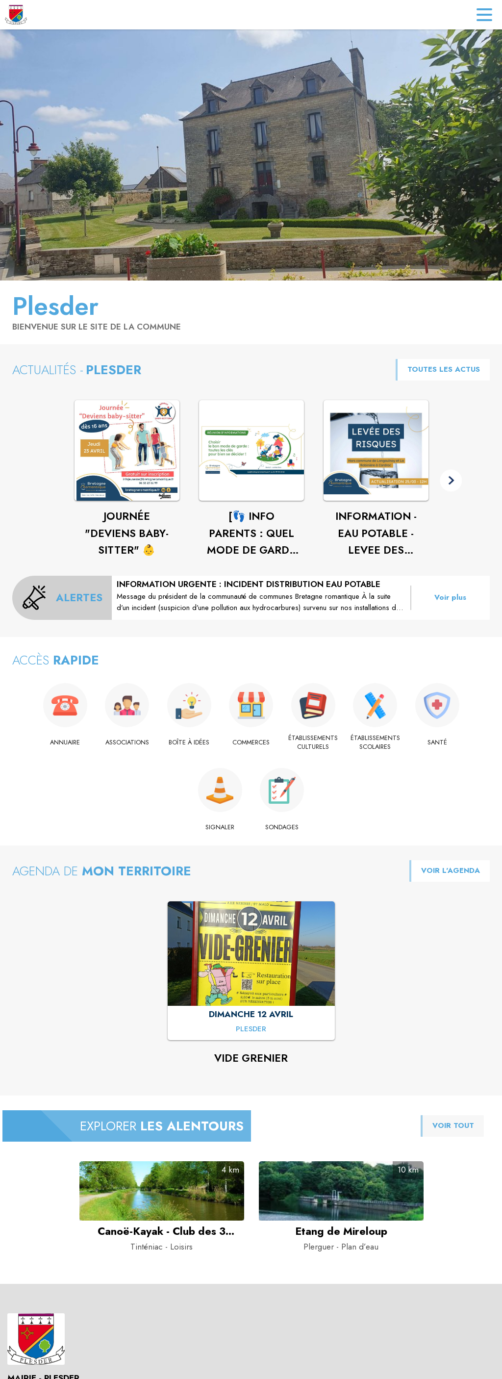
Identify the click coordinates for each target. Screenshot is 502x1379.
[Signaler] (220, 827)
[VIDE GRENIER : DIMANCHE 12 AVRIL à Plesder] (251, 1029)
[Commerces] (251, 742)
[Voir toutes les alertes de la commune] (62, 598)
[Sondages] (282, 827)
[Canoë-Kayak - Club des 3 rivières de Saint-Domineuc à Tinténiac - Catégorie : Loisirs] (161, 1231)
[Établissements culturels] (313, 743)
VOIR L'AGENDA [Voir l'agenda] (450, 870)
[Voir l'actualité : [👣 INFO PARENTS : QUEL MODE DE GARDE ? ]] (251, 450)
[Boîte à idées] (189, 742)
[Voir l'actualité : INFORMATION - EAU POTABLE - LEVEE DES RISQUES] (376, 450)
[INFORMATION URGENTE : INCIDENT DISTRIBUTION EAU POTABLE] (261, 596)
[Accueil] (16, 15)
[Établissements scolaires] (375, 743)
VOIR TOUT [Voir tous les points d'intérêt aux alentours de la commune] (453, 1125)
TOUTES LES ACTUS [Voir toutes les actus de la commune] (443, 369)
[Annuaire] (65, 742)
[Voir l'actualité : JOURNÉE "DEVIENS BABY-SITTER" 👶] (127, 450)
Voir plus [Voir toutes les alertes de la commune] (450, 597)
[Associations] (127, 742)
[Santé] (437, 742)
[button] (451, 480)
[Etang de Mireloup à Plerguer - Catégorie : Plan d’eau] (341, 1231)
